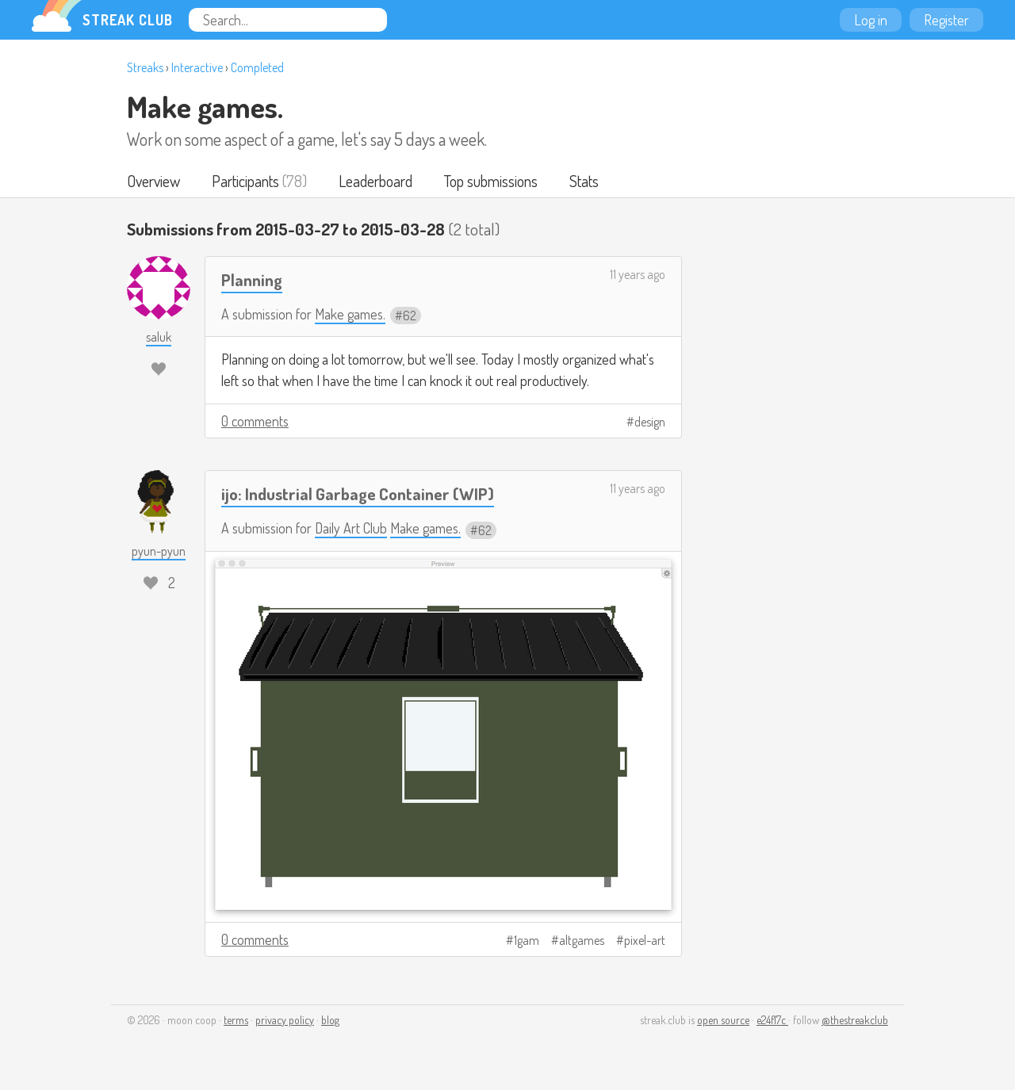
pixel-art (644, 940)
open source (723, 1020)
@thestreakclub (855, 1020)
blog (330, 1020)
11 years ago (637, 274)
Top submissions (491, 180)
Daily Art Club (351, 528)
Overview (153, 180)
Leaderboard (375, 180)
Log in (870, 20)
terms (236, 1020)
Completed (257, 67)
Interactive (197, 67)
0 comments (255, 421)
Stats (584, 180)
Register (946, 20)
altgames (581, 940)
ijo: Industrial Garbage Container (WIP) (357, 493)
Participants (245, 180)
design (649, 422)
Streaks (145, 67)
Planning (251, 279)
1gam (526, 940)
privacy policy (284, 1020)
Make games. (205, 106)
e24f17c (772, 1020)
